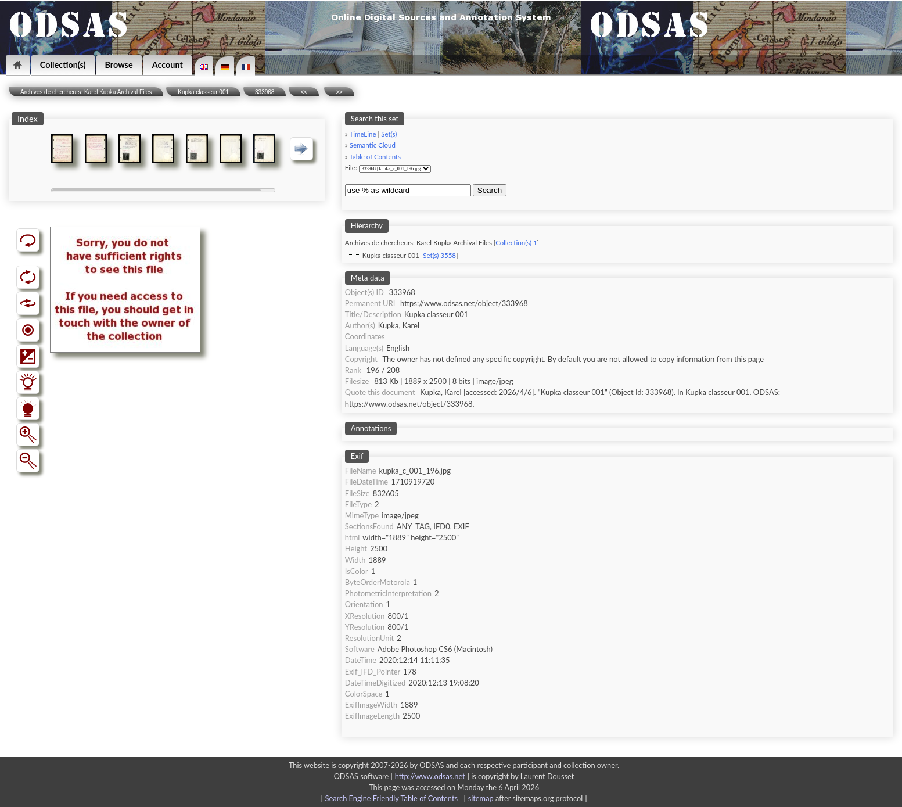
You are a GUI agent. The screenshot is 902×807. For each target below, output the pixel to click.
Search (489, 190)
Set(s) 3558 (439, 255)
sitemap (481, 798)
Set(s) (389, 134)
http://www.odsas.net (430, 776)
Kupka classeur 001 (203, 92)
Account (167, 65)
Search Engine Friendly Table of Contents (391, 798)
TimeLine (362, 134)
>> (339, 92)
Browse (119, 65)
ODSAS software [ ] (403, 776)
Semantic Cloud (373, 145)
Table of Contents (375, 156)
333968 (264, 92)
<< (303, 92)
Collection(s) (63, 65)
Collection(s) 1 (516, 242)
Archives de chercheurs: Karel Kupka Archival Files (86, 92)
